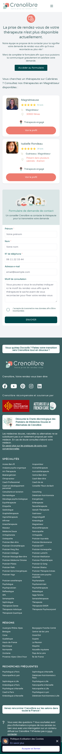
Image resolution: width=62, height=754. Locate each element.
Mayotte (36, 646)
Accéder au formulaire (31, 67)
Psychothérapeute (40, 588)
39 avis (40, 149)
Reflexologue (8, 591)
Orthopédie (37, 535)
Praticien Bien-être (10, 542)
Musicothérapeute (40, 528)
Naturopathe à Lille (40, 689)
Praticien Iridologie (10, 553)
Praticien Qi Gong (39, 564)
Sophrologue (7, 602)
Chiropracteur (8, 479)
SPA (4, 595)
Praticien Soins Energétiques (14, 571)
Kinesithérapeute (9, 524)
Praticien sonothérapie (12, 581)
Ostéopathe (7, 539)
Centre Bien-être (39, 475)
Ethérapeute (37, 503)
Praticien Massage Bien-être (14, 557)
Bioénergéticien (9, 475)
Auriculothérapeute (40, 471)
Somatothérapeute (40, 599)
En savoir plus (17, 743)
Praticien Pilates (9, 564)
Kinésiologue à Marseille (12, 696)
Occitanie (6, 653)
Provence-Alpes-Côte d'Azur (14, 657)
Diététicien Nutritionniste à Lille (45, 696)
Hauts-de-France (9, 642)
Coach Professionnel (11, 482)
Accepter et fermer (31, 748)
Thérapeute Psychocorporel (44, 609)
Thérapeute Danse (10, 606)
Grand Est (36, 635)
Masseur (6, 528)
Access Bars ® (8, 464)
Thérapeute (37, 602)
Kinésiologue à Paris (11, 685)
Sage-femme (37, 595)
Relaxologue (37, 591)
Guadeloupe (7, 639)
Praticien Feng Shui (10, 549)
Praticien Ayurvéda (40, 539)
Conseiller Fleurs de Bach (43, 486)
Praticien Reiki (8, 567)
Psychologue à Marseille (12, 689)
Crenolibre (8, 376)
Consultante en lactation (12, 492)
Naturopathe (37, 531)
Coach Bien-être (39, 479)
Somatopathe (8, 599)
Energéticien (37, 499)
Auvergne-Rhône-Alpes (12, 628)
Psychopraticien (9, 588)
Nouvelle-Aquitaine (40, 650)
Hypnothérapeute (10, 517)
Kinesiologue (37, 521)
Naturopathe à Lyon (11, 675)
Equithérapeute (9, 503)
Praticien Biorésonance (42, 542)
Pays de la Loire (39, 653)
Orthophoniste (8, 535)
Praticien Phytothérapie (42, 560)
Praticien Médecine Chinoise (14, 560)
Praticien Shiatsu (39, 567)
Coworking (36, 492)
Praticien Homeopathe (42, 549)
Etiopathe (6, 506)
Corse (4, 635)
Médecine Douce (9, 531)
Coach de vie (37, 482)
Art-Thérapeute (9, 471)
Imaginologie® (38, 517)
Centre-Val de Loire (40, 632)
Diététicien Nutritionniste (43, 495)
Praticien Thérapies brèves (43, 571)
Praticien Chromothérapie (13, 546)
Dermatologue (8, 495)
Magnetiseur (37, 524)
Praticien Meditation (41, 557)
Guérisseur (36, 513)
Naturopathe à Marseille (42, 685)
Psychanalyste (38, 581)
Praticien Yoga (8, 575)
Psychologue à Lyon (40, 692)
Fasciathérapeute (39, 506)
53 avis (40, 105)
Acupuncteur (37, 464)
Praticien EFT (38, 546)
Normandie (7, 650)
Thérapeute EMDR (40, 606)
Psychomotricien (39, 584)
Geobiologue (7, 510)
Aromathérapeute (40, 468)
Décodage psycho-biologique (15, 499)
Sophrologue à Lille (10, 681)
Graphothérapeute (10, 513)
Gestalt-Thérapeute (40, 510)
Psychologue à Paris (10, 672)
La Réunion (37, 642)
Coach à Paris (8, 692)
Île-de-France (38, 657)
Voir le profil (31, 130)
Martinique (7, 646)
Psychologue (7, 584)
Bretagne (6, 632)
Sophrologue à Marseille (42, 672)
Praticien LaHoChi (39, 553)
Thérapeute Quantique (12, 613)
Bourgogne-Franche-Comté (44, 628)
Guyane (35, 639)
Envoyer (31, 320)
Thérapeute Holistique (12, 609)
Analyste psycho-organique (14, 468)
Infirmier (6, 521)
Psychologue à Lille (40, 681)
